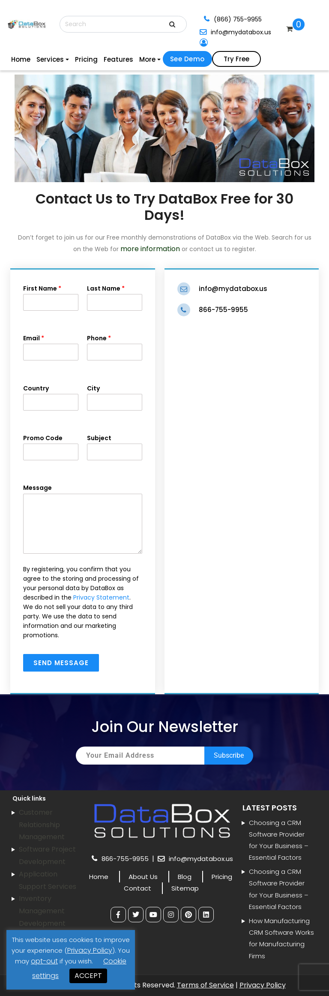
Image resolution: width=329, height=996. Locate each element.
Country (50, 397)
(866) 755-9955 (238, 19)
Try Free (236, 58)
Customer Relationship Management (42, 824)
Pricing (86, 59)
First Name (50, 297)
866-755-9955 (223, 309)
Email (50, 347)
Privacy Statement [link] (101, 597)
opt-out (44, 961)
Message (82, 518)
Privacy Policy (262, 985)
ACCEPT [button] (88, 976)
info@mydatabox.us (241, 32)
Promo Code (50, 447)
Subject (114, 447)
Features (118, 59)
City (114, 397)
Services (50, 59)
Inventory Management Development (42, 911)
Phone (114, 347)
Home (20, 59)
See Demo (187, 58)
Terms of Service (205, 985)
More (147, 59)
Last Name (114, 297)
